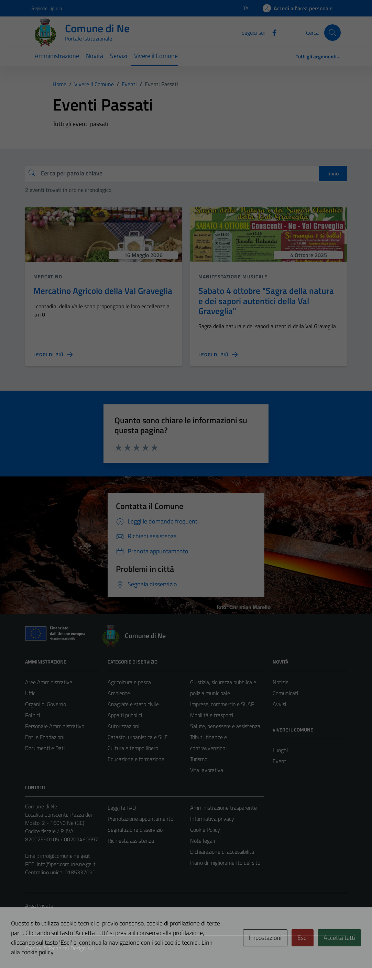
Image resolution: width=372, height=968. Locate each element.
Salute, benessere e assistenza (225, 726)
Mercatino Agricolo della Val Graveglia (102, 290)
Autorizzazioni (123, 726)
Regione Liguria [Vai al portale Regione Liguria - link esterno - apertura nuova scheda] (46, 8)
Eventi (280, 761)
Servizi (118, 55)
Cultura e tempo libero (133, 748)
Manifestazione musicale (232, 276)
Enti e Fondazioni (44, 737)
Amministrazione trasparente (223, 808)
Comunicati (285, 693)
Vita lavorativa (206, 770)
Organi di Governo (45, 704)
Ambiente (119, 693)
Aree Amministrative (48, 682)
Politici (32, 715)
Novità (94, 55)
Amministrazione (57, 55)
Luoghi (280, 750)
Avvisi (279, 704)
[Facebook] (271, 32)
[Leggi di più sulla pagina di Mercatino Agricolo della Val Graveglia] (53, 355)
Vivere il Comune (156, 55)
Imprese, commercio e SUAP (222, 704)
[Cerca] (332, 32)
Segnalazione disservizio (135, 830)
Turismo (198, 759)
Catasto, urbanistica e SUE (138, 737)
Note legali (202, 841)
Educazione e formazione (136, 759)
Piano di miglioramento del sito (225, 862)
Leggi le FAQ (122, 808)
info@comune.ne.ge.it (65, 856)
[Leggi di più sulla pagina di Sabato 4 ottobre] (218, 355)
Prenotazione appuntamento (140, 819)
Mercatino (47, 276)
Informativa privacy (212, 819)
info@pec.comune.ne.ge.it (66, 864)
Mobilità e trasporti (211, 715)
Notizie (280, 682)
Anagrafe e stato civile (133, 704)
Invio (333, 173)
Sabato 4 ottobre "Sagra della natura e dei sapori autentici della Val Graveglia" (266, 301)
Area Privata (39, 905)
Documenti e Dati (45, 748)
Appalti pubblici (125, 715)
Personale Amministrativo (54, 726)
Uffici (30, 693)
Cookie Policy (205, 830)
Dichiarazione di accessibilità (222, 852)
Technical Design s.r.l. (72, 948)
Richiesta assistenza (131, 841)
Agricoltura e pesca (129, 682)
